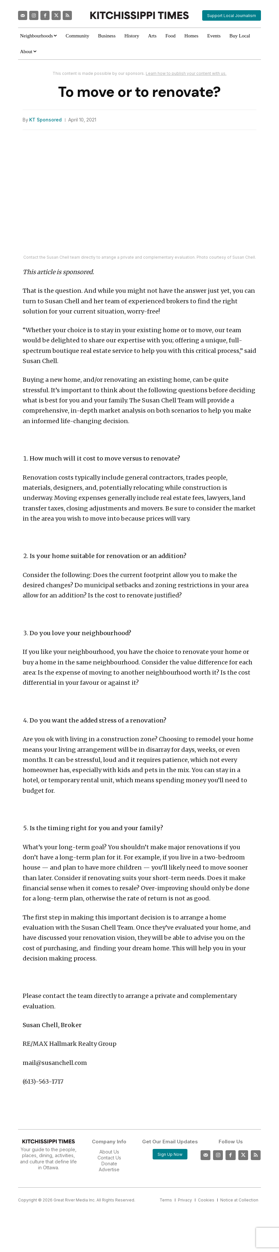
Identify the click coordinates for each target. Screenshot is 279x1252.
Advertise (109, 1169)
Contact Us (109, 1157)
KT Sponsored (45, 120)
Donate (109, 1163)
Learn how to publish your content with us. (186, 73)
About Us (109, 1152)
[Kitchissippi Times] (139, 15)
